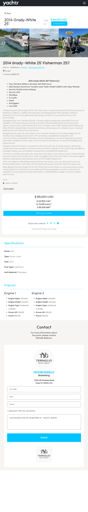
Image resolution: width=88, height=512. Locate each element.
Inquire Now (59, 23)
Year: (6, 262)
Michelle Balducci (44, 371)
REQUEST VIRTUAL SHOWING (22, 411)
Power (24, 67)
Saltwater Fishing (36, 67)
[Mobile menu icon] (84, 3)
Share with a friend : (37, 223)
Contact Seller (44, 213)
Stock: (7, 251)
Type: (7, 256)
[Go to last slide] (3, 43)
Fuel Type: (9, 267)
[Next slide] (84, 43)
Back (7, 13)
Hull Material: (10, 272)
